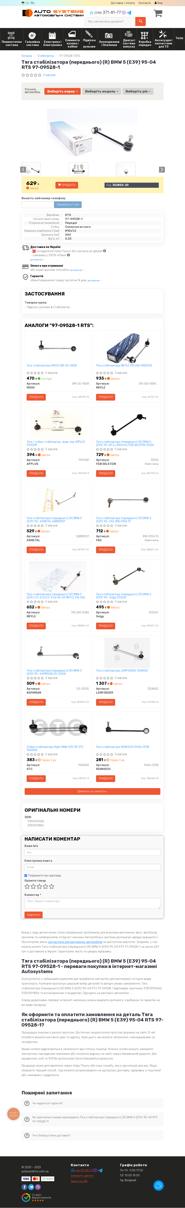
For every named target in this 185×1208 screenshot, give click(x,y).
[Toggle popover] (158, 1185)
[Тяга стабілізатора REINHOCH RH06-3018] (127, 729)
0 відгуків (49, 75)
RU (32, 3)
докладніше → (37, 259)
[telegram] (31, 1187)
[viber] (38, 1187)
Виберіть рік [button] (138, 91)
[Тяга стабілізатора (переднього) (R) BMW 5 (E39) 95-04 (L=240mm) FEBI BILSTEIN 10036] (127, 424)
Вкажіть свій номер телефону (43, 198)
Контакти (145, 3)
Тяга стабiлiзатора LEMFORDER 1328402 (122, 671)
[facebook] (24, 1187)
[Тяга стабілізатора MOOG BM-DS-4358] (58, 347)
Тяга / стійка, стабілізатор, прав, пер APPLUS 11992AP (56, 443)
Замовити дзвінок (82, 1176)
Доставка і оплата (123, 3)
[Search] (140, 21)
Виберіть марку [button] (62, 91)
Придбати (67, 185)
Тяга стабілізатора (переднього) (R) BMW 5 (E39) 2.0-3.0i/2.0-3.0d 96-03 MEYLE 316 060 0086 (56, 596)
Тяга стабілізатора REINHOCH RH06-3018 (122, 747)
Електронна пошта (38, 861)
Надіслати (33, 915)
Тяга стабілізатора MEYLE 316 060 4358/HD (124, 365)
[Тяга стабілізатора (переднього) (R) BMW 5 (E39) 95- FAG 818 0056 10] (127, 500)
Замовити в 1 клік (68, 204)
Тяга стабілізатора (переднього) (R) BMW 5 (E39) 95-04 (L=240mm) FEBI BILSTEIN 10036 (125, 443)
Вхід (159, 3)
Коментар (32, 895)
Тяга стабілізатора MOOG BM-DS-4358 (52, 365)
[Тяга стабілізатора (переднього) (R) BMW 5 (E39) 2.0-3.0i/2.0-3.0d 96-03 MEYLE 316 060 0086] (58, 576)
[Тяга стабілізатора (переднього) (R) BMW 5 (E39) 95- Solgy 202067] (127, 576)
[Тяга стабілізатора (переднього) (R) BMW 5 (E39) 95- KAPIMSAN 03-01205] (58, 653)
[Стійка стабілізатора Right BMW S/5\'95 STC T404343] (58, 727)
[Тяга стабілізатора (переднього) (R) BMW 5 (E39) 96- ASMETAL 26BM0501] (58, 500)
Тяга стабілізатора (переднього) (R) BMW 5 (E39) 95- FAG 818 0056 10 (123, 520)
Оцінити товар (35, 881)
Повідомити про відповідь (42, 875)
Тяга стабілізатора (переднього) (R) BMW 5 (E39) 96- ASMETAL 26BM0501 (54, 520)
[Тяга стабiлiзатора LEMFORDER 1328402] (127, 653)
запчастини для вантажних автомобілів (75, 942)
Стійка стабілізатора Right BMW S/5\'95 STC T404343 (55, 749)
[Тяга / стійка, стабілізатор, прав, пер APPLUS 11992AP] (58, 424)
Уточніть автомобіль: (33, 91)
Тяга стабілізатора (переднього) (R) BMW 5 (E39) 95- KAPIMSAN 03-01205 (54, 672)
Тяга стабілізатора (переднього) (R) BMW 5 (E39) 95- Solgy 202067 (123, 596)
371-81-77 (106, 12)
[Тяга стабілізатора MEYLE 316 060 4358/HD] (127, 347)
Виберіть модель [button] (101, 91)
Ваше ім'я (31, 846)
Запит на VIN (79, 1181)
